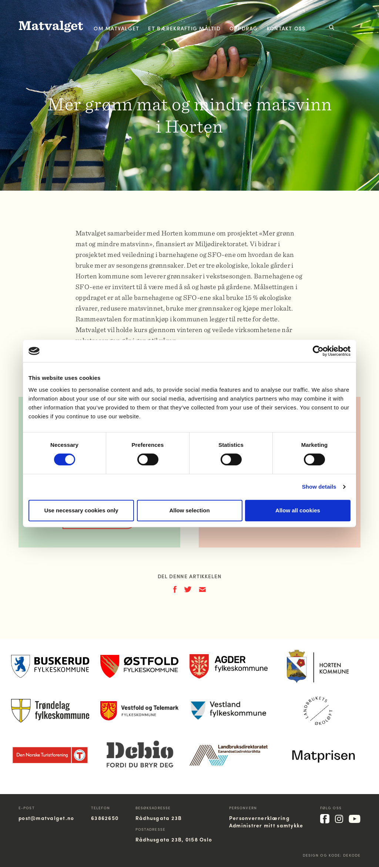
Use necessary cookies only (81, 510)
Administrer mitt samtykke (266, 825)
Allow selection (189, 510)
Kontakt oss (286, 28)
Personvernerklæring (259, 817)
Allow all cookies (297, 510)
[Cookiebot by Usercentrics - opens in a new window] (318, 350)
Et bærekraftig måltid (184, 28)
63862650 (104, 817)
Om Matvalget (116, 28)
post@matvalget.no (46, 817)
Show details (319, 486)
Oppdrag (243, 28)
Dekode (351, 855)
